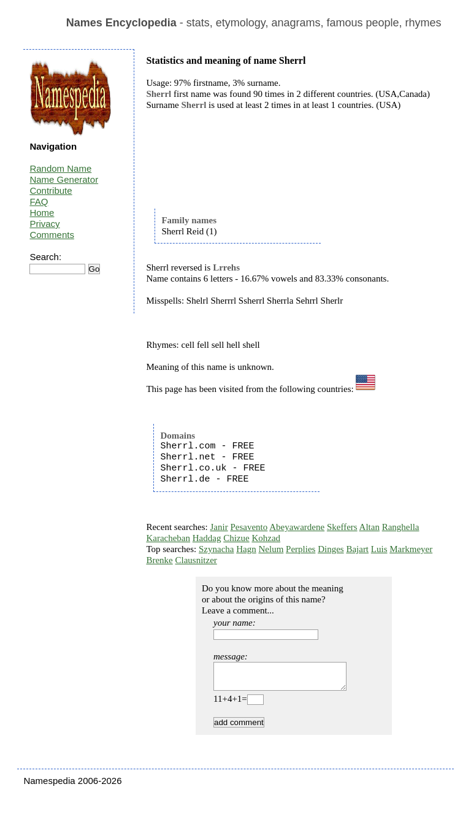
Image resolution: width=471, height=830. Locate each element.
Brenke (159, 560)
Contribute (50, 190)
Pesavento (248, 527)
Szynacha (216, 549)
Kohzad (265, 538)
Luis (379, 549)
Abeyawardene (296, 527)
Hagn (246, 549)
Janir (219, 527)
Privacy (44, 223)
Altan (369, 527)
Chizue (236, 538)
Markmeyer (410, 549)
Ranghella (400, 527)
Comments (51, 234)
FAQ (38, 201)
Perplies (300, 549)
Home (41, 212)
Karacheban (168, 538)
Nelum (270, 549)
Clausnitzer (195, 560)
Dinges (331, 549)
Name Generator (63, 179)
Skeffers (342, 527)
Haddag (207, 538)
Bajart (357, 549)
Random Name (60, 168)
